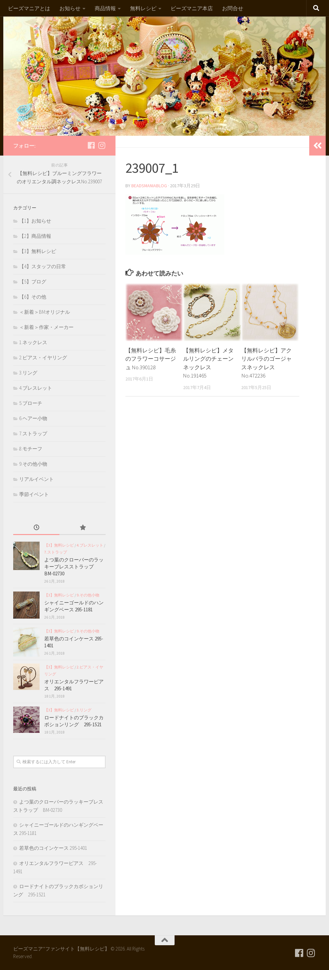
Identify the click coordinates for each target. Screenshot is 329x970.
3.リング (28, 373)
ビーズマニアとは (29, 8)
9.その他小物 (33, 464)
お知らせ (70, 8)
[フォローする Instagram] (102, 145)
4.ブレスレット (35, 388)
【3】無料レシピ (37, 251)
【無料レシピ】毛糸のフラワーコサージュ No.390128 (150, 359)
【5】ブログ (32, 281)
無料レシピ (143, 8)
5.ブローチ (30, 403)
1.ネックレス (33, 342)
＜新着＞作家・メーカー (46, 327)
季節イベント (34, 494)
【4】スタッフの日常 (42, 266)
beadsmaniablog (149, 186)
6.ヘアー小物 (33, 418)
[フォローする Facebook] (91, 145)
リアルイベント (36, 479)
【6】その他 (32, 297)
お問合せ (232, 8)
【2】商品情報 (35, 236)
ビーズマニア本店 (192, 8)
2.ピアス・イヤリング (43, 357)
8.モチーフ (30, 449)
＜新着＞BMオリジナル (44, 312)
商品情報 (105, 8)
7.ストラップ (33, 433)
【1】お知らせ (35, 221)
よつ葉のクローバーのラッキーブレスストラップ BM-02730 (74, 567)
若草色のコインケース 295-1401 (53, 848)
